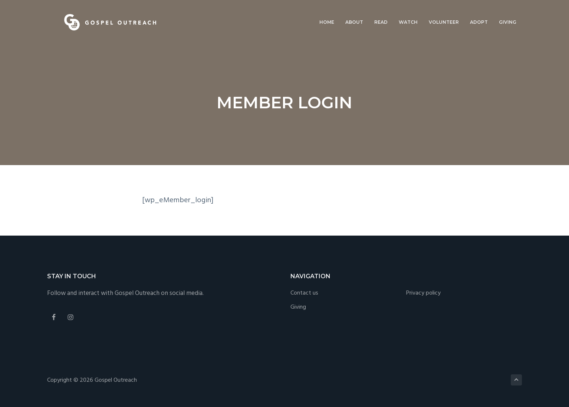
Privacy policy (423, 293)
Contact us (304, 293)
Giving (298, 307)
